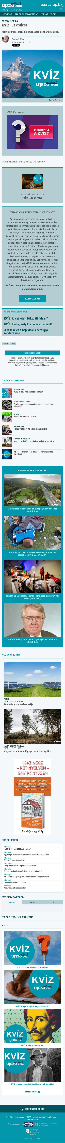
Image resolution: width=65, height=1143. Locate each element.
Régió (6, 699)
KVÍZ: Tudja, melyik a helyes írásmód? (28, 324)
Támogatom (32, 298)
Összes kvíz (32, 1092)
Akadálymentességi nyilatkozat (44, 1117)
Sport (16, 414)
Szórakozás (10, 21)
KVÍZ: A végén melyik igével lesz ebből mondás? (32, 1084)
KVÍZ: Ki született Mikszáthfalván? (26, 318)
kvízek (5, 344)
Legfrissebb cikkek (32, 1109)
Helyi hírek (48, 14)
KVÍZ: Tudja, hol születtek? (32, 1045)
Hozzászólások (33, 353)
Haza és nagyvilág (26, 14)
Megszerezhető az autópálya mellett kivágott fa (34, 441)
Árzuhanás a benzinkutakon (15, 888)
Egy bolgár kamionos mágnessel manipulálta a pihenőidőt (33, 405)
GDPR (29, 1117)
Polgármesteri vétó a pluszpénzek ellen (30, 429)
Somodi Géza (18, 39)
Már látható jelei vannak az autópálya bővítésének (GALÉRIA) (32, 510)
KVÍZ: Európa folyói (32, 198)
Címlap (7, 14)
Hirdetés (9, 1117)
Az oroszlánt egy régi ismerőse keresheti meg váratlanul (33, 453)
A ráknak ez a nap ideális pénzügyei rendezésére (26, 331)
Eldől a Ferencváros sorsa (25, 416)
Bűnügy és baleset (22, 402)
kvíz (13, 344)
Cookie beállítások (31, 1119)
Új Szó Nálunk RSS (16, 1124)
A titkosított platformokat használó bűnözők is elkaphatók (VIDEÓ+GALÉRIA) (32, 553)
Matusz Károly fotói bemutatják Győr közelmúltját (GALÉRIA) (32, 640)
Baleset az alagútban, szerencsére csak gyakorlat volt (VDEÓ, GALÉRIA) (32, 597)
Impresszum (19, 1117)
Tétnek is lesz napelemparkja (18, 704)
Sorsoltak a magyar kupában (15, 882)
